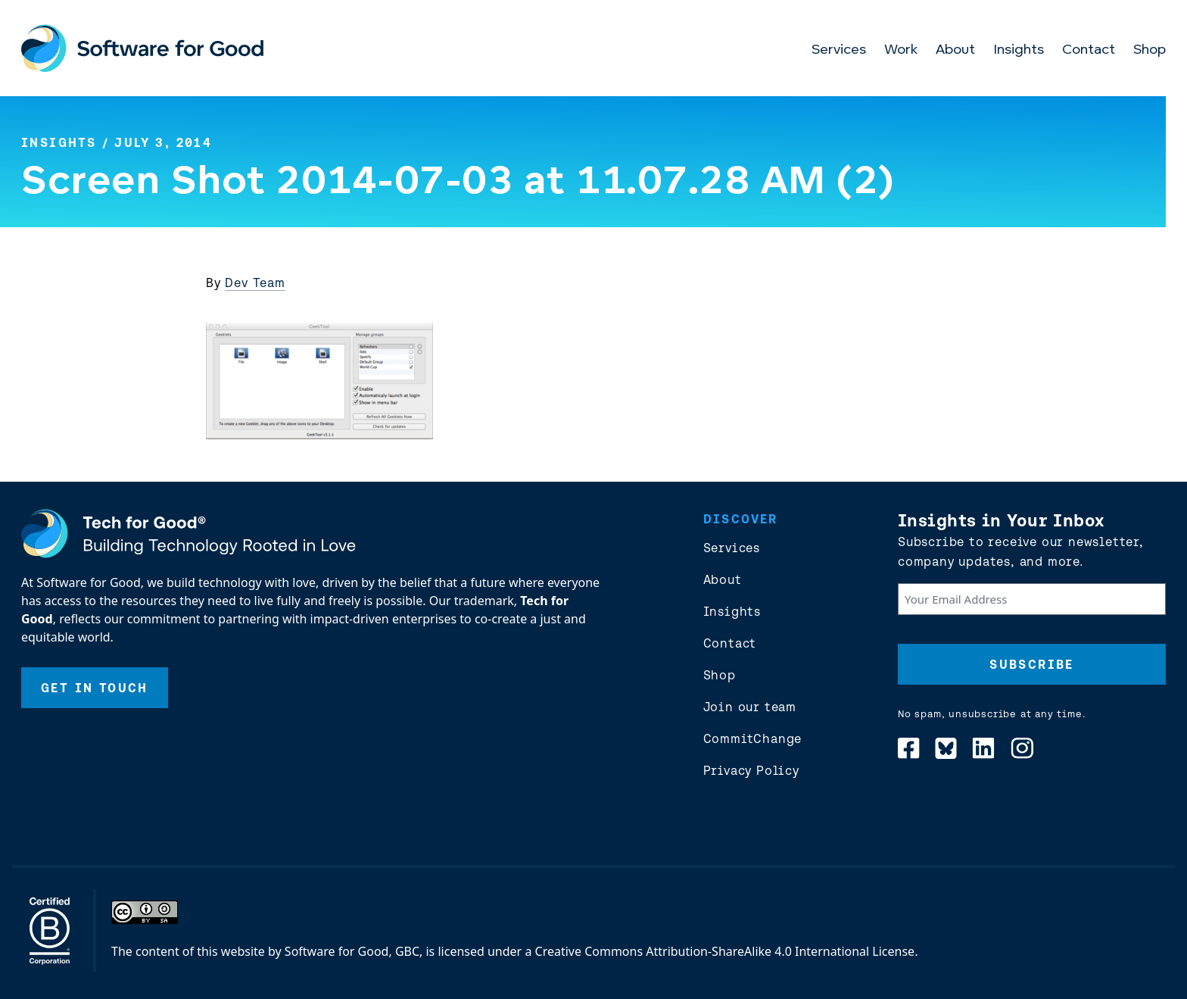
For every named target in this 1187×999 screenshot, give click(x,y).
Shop (1149, 50)
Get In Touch (94, 688)
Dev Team (255, 282)
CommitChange (752, 738)
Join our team (749, 706)
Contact (1088, 50)
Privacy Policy (751, 770)
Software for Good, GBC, (353, 951)
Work (901, 50)
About (955, 50)
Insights (1018, 50)
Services (839, 50)
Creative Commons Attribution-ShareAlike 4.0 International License (725, 951)
